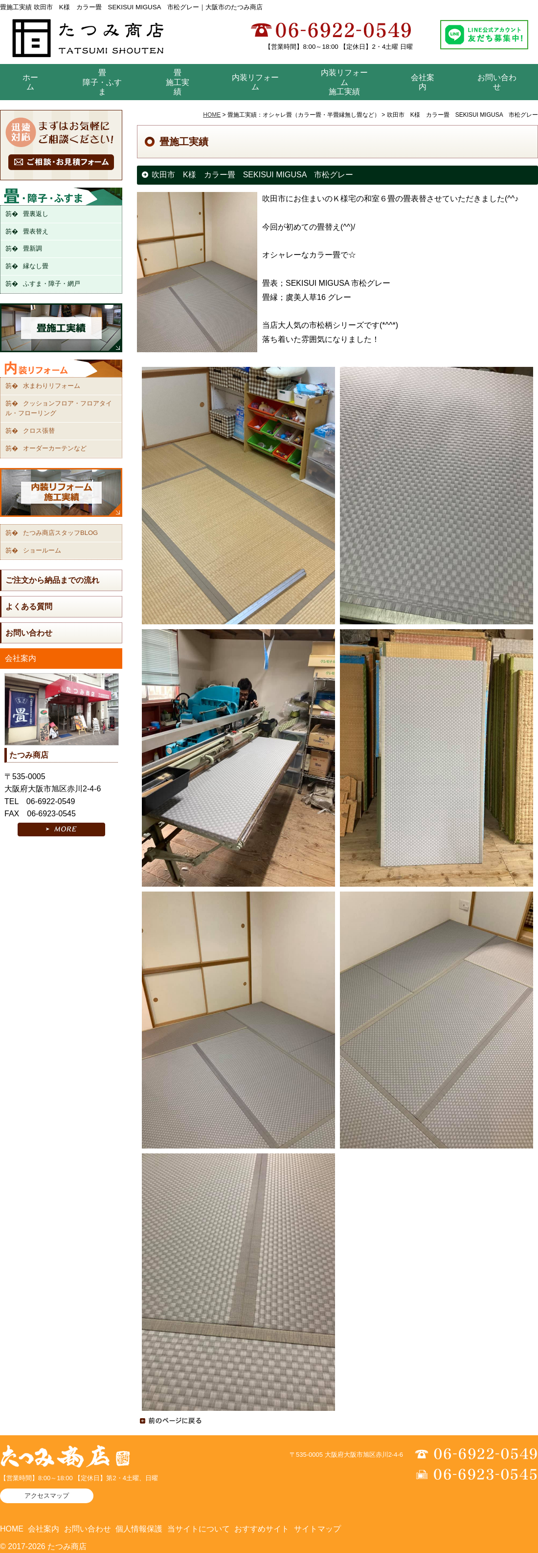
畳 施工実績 (177, 81)
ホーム (30, 82)
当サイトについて (198, 1529)
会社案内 (422, 82)
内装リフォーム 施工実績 (344, 81)
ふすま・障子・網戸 (51, 283)
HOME (212, 114)
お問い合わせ (496, 82)
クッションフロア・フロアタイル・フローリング (58, 408)
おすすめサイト (261, 1529)
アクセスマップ (46, 1495)
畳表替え (35, 231)
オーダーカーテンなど (55, 448)
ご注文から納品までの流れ (52, 580)
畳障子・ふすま (102, 81)
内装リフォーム (255, 82)
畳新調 (32, 248)
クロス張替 (39, 430)
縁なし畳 (35, 266)
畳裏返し (35, 213)
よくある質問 (28, 606)
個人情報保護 (138, 1529)
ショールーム (42, 550)
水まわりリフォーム (51, 385)
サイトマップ (317, 1529)
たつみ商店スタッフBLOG (60, 532)
